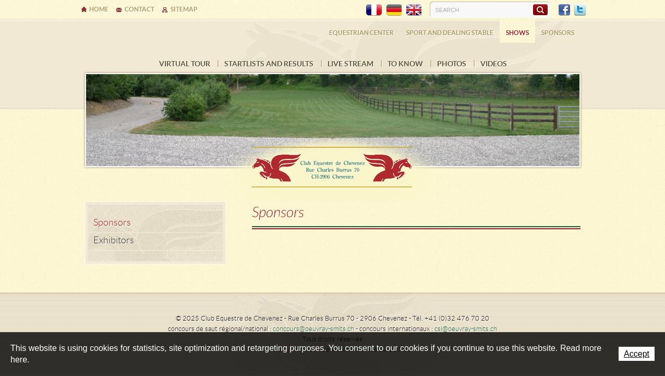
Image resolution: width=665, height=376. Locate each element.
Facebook (564, 10)
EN (413, 10)
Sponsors (557, 32)
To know (405, 64)
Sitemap (184, 9)
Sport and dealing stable (449, 32)
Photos (451, 64)
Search (540, 9)
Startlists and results (268, 64)
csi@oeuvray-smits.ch (465, 329)
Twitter (580, 10)
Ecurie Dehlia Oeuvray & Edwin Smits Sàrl (333, 164)
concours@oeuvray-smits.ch (313, 329)
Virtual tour (184, 64)
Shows (517, 32)
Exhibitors (113, 240)
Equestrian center (361, 32)
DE (394, 10)
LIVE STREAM (350, 64)
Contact (139, 9)
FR (374, 10)
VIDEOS (493, 64)
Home (98, 9)
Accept (636, 353)
